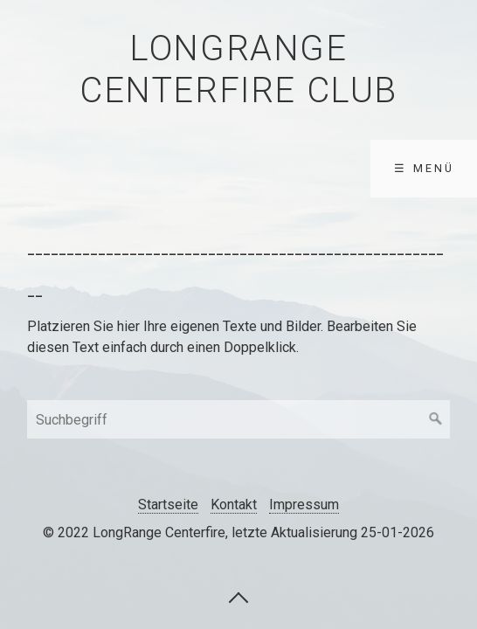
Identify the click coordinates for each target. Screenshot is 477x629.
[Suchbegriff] (238, 419)
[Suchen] (436, 419)
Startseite (168, 504)
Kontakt (234, 504)
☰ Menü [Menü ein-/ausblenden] (424, 168)
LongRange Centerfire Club (239, 69)
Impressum (304, 504)
